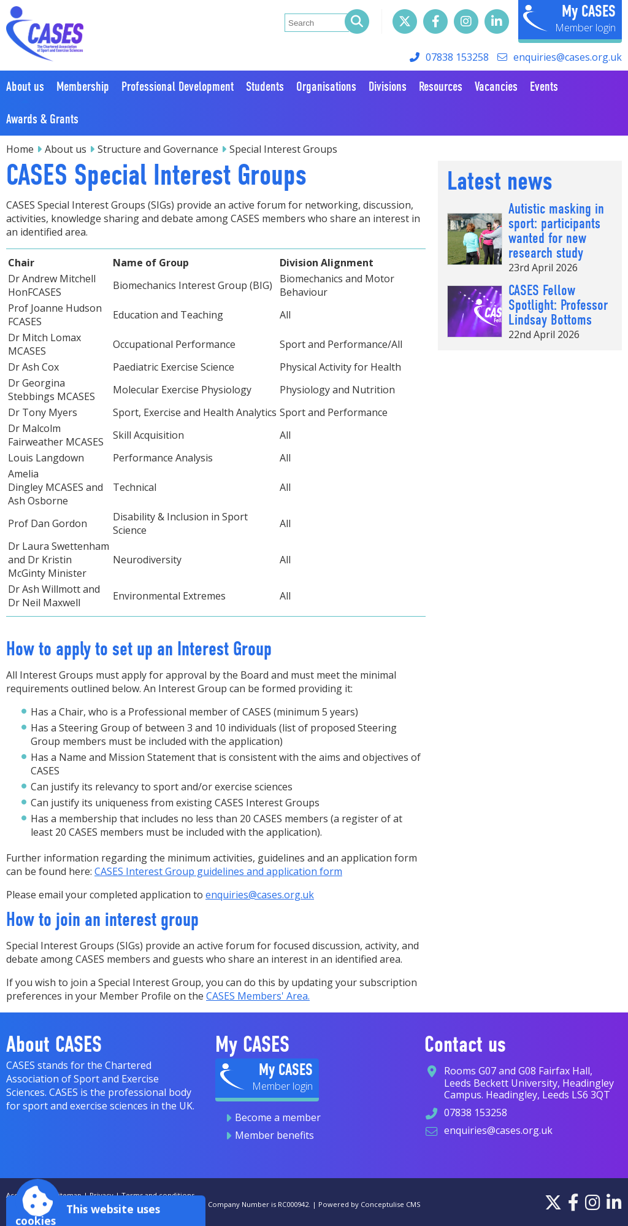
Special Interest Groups (283, 149)
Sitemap (68, 1195)
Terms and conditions (157, 1195)
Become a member (278, 1117)
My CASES (589, 11)
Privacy (101, 1195)
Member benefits (274, 1135)
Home (20, 149)
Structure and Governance (158, 149)
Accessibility (26, 1195)
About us (65, 149)
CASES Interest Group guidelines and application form (218, 871)
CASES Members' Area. (258, 996)
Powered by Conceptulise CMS (369, 1204)
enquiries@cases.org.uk (567, 57)
